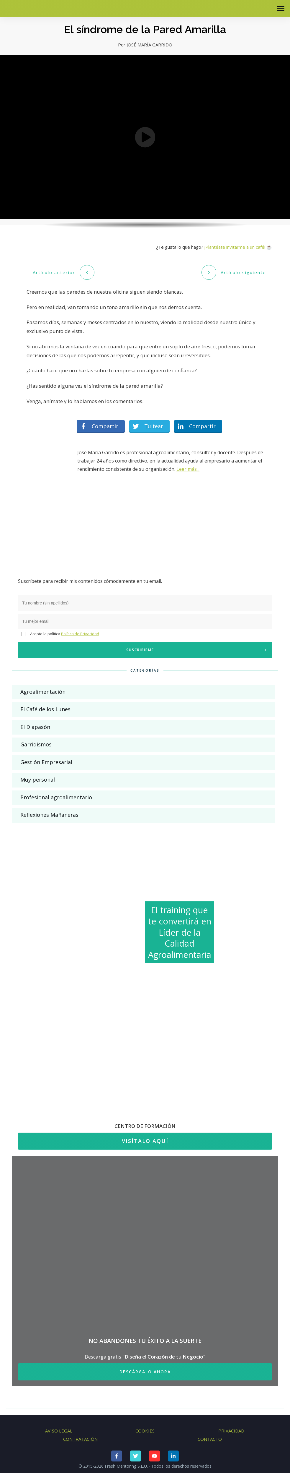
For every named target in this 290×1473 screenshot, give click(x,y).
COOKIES (145, 1427)
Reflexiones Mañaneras (49, 811)
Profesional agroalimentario (56, 794)
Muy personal (37, 776)
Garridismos (36, 741)
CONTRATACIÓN (80, 1436)
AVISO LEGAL (58, 1427)
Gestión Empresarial (46, 758)
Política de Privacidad (80, 630)
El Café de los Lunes (45, 706)
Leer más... (187, 466)
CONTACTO (210, 1436)
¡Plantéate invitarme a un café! (234, 247)
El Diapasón (35, 723)
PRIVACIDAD (231, 1427)
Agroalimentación (42, 688)
